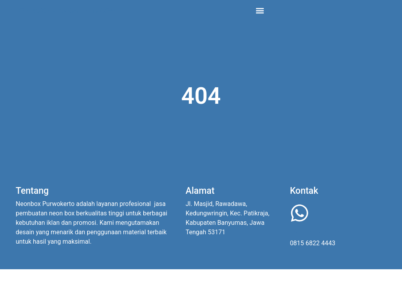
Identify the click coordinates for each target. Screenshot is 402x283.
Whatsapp (314, 232)
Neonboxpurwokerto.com (63, 10)
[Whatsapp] (299, 213)
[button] (260, 10)
